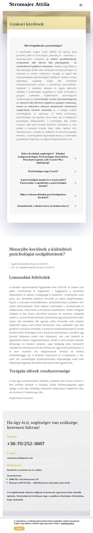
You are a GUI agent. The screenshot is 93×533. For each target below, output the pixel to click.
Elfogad (19, 528)
